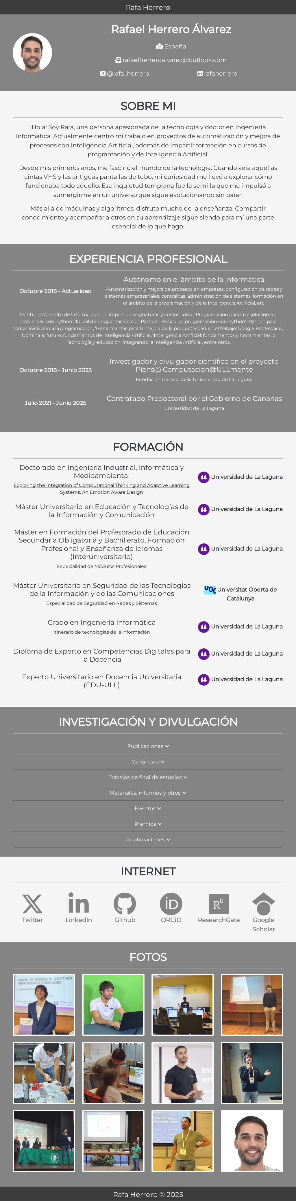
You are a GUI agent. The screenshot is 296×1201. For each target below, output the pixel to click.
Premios (148, 824)
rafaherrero (217, 73)
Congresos (148, 762)
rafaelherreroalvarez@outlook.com (171, 59)
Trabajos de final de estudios (148, 777)
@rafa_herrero (124, 73)
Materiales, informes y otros (148, 793)
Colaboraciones (148, 839)
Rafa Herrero (148, 7)
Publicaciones (148, 746)
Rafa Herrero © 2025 (148, 1194)
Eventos (148, 808)
